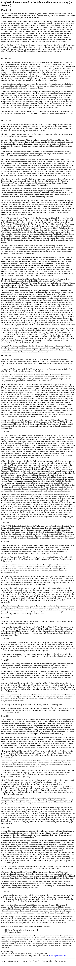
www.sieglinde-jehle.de (57, 955)
